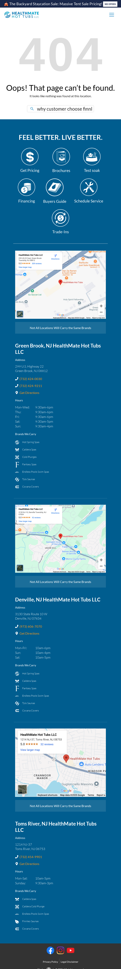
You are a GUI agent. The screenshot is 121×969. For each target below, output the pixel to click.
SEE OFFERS (110, 3)
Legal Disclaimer (69, 958)
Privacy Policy (50, 958)
